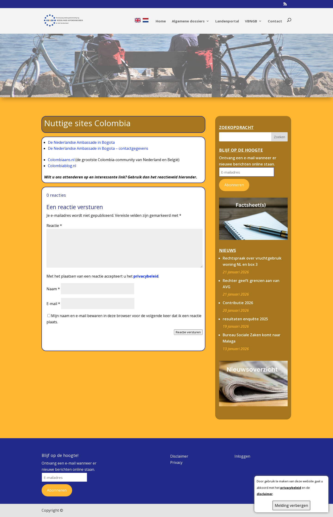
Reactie (54, 225)
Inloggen (242, 456)
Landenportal (227, 21)
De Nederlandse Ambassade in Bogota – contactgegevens (98, 148)
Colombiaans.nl (61, 159)
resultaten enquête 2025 (245, 318)
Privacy (176, 462)
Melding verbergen (291, 505)
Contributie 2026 (238, 302)
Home (161, 21)
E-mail (53, 303)
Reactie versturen (188, 332)
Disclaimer (179, 456)
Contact (275, 21)
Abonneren (234, 184)
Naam (53, 288)
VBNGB (251, 21)
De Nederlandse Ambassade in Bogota (81, 142)
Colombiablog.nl (62, 165)
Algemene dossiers (188, 21)
